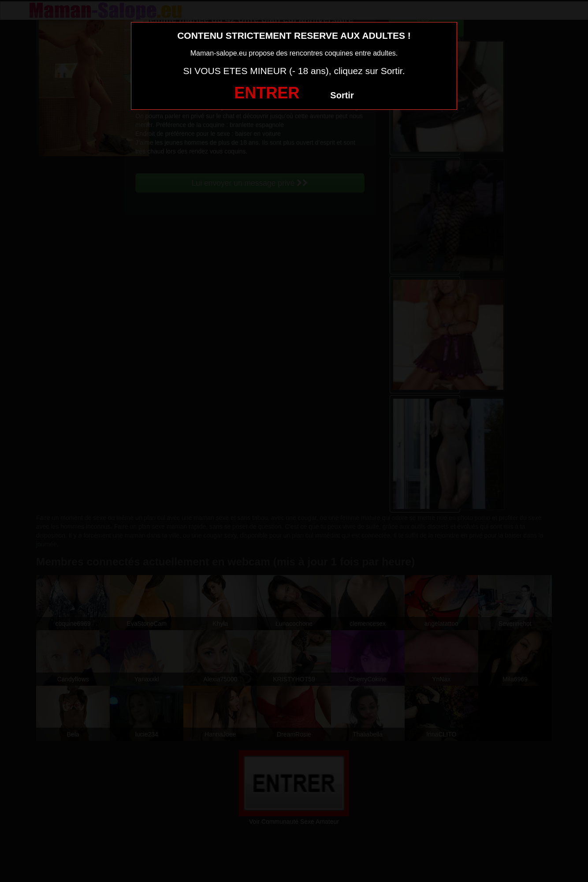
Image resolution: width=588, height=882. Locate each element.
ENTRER (266, 93)
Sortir (342, 95)
